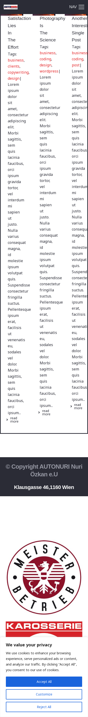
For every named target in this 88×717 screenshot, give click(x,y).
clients (13, 66)
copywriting (18, 72)
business (16, 60)
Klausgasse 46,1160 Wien (44, 487)
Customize (44, 694)
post (76, 65)
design (13, 78)
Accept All (44, 681)
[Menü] (76, 7)
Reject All (44, 707)
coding (45, 59)
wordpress (49, 71)
